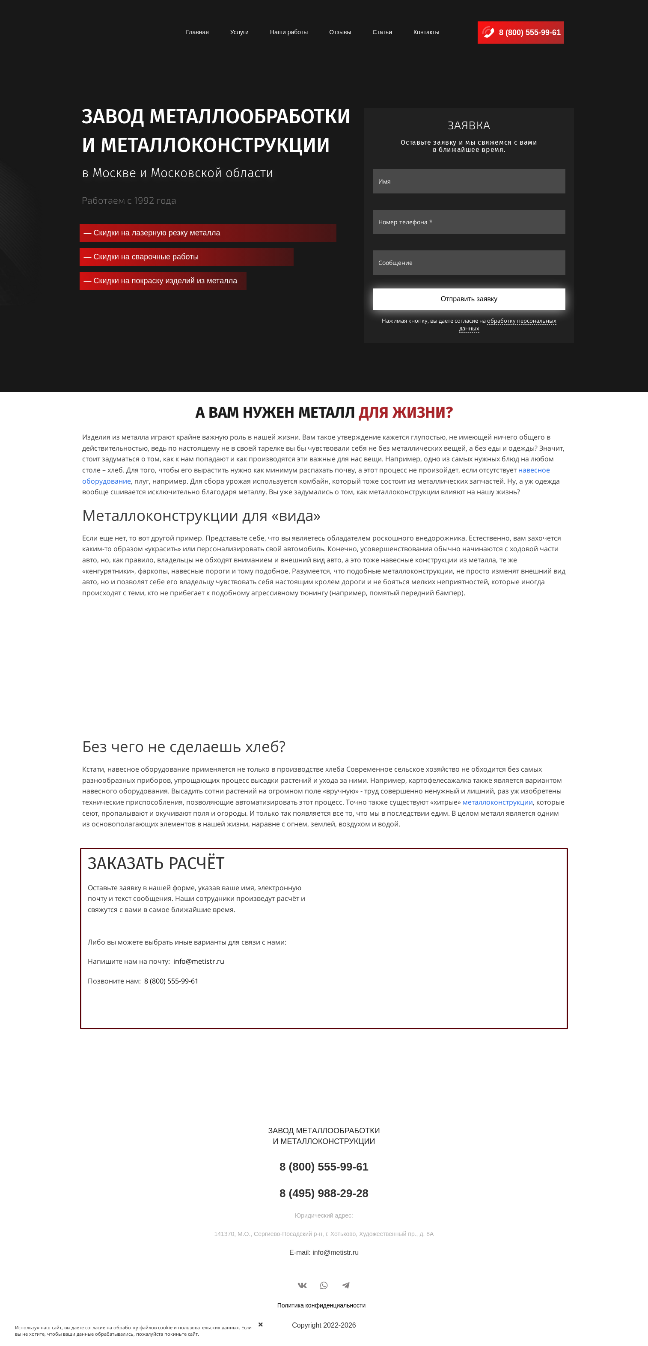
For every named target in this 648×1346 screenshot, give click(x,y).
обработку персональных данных (507, 324)
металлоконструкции (498, 802)
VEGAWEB (362, 1268)
